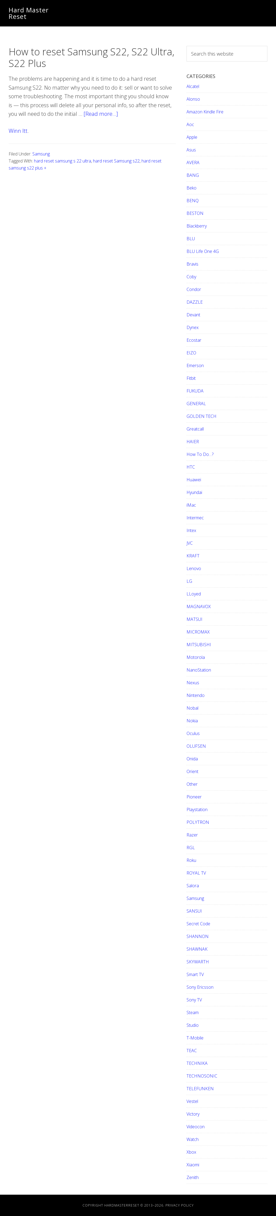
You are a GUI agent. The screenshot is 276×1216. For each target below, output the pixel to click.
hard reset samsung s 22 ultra (62, 161)
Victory (193, 1114)
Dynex (193, 327)
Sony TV (194, 1000)
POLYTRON (198, 822)
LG (189, 581)
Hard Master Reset (29, 13)
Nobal (192, 708)
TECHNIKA (197, 1063)
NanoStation (199, 670)
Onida (192, 759)
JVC (190, 543)
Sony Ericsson (200, 987)
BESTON (195, 213)
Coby (191, 277)
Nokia (192, 721)
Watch (193, 1139)
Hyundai (194, 492)
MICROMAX (198, 632)
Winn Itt (18, 130)
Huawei (194, 480)
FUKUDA (195, 391)
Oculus (193, 733)
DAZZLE (195, 302)
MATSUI (194, 619)
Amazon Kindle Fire (205, 112)
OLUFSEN (196, 746)
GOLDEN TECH (201, 416)
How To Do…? (200, 454)
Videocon (196, 1127)
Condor (194, 289)
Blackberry (197, 226)
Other (192, 784)
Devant (193, 315)
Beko (191, 188)
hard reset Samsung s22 (116, 161)
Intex (191, 530)
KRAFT (193, 556)
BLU (191, 239)
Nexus (193, 683)
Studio (193, 1025)
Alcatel (193, 86)
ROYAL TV (196, 873)
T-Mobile (195, 1038)
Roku (191, 860)
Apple (192, 137)
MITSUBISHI (199, 645)
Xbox (191, 1152)
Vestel (192, 1101)
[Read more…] (101, 113)
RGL (191, 848)
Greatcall (195, 429)
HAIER (193, 442)
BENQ (193, 201)
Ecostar (194, 340)
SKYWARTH (198, 962)
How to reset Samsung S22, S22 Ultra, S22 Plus (91, 57)
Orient (192, 771)
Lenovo (194, 568)
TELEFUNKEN (200, 1089)
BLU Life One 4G (203, 251)
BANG (193, 175)
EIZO (191, 353)
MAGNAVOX (199, 606)
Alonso (193, 99)
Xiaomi (193, 1165)
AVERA (193, 162)
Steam (193, 1012)
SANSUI (194, 911)
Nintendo (196, 695)
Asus (191, 150)
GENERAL (196, 404)
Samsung (41, 154)
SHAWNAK (197, 949)
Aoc (190, 124)
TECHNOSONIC (202, 1076)
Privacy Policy (179, 1205)
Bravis (192, 264)
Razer (192, 835)
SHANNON (198, 936)
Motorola (196, 657)
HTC (191, 467)
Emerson (195, 365)
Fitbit (191, 378)
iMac (191, 505)
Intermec (195, 518)
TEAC (192, 1051)
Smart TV (195, 974)
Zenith (193, 1177)
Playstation (197, 809)
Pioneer (194, 797)
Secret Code (198, 924)
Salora (193, 886)
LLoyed (194, 594)
